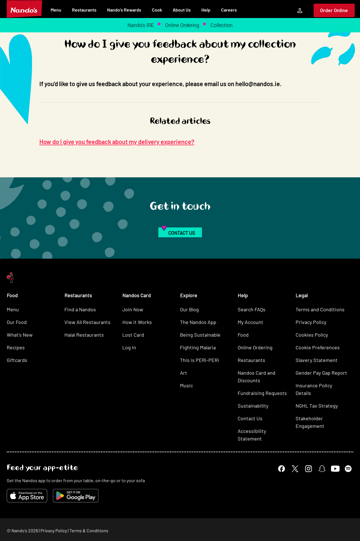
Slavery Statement (317, 360)
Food (243, 335)
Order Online (334, 10)
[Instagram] (308, 469)
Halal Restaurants (84, 335)
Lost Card (133, 335)
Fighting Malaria (198, 347)
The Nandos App (198, 322)
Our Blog (189, 309)
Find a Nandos (80, 309)
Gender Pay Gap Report (321, 373)
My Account (250, 322)
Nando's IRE (140, 25)
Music (186, 385)
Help (205, 9)
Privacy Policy (311, 322)
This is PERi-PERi (199, 360)
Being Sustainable (200, 335)
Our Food (17, 322)
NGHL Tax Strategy (317, 406)
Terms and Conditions (320, 309)
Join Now (132, 309)
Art (183, 373)
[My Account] (300, 10)
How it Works (137, 322)
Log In (129, 347)
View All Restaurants (87, 322)
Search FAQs (252, 309)
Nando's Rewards (124, 9)
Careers (229, 9)
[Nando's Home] (24, 9)
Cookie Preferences (318, 347)
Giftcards (17, 360)
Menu (56, 9)
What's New (20, 335)
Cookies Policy (312, 335)
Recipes (16, 347)
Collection (222, 25)
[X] (295, 469)
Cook (157, 9)
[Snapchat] (322, 469)
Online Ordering (182, 25)
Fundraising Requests (262, 393)
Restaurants (84, 9)
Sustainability (253, 406)
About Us (182, 9)
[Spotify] (348, 469)
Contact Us (250, 418)
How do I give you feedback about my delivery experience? (116, 141)
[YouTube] (335, 468)
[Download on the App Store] (27, 495)
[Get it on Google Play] (75, 495)
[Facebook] (281, 469)
